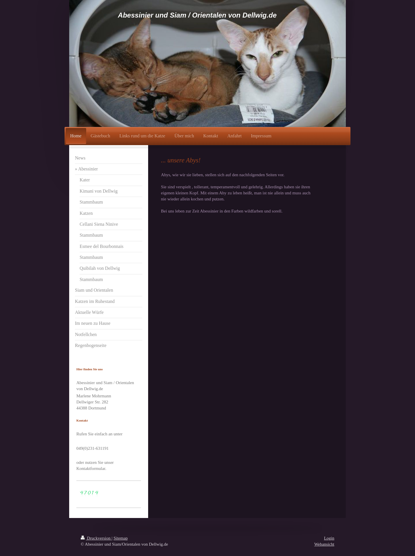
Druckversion (96, 538)
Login (329, 538)
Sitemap (121, 538)
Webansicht (324, 544)
